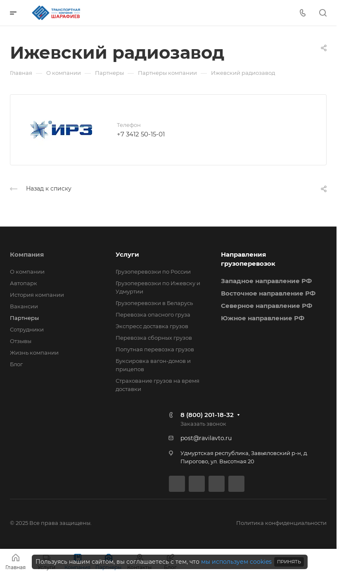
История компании (37, 294)
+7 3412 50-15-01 (141, 134)
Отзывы (20, 341)
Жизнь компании (34, 352)
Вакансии (24, 306)
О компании (27, 271)
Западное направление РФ (266, 281)
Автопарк (23, 283)
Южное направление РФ (262, 318)
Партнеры (24, 318)
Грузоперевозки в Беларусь (154, 303)
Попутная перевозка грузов (155, 349)
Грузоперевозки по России (153, 271)
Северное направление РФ (266, 306)
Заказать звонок (203, 423)
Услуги (127, 254)
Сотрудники (27, 329)
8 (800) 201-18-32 (207, 415)
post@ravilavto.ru (206, 438)
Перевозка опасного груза (153, 314)
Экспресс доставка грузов (152, 326)
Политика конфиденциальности (281, 523)
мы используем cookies (236, 561)
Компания (27, 254)
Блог (16, 364)
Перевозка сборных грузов (154, 337)
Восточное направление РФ (268, 293)
